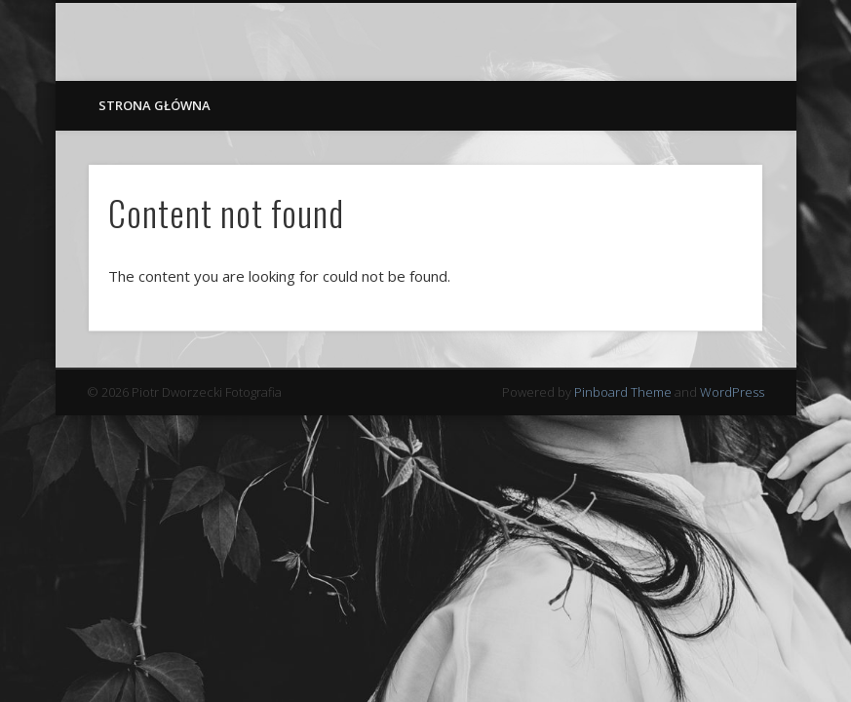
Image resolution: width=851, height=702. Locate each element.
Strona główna (154, 105)
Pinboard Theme (623, 392)
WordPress (732, 392)
